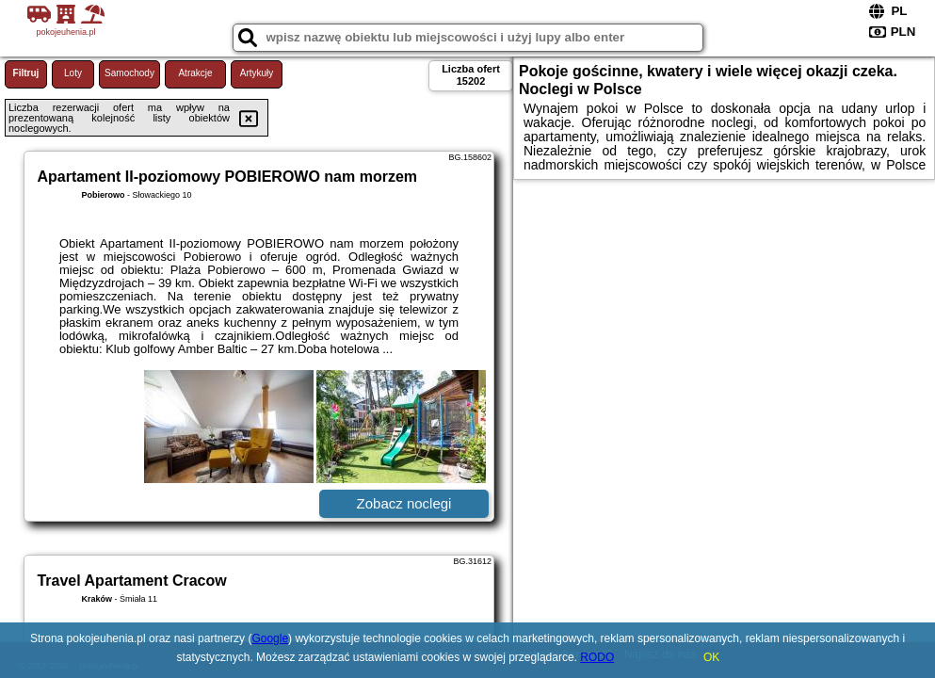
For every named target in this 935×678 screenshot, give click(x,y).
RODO (597, 657)
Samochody (129, 73)
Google (269, 638)
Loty (73, 73)
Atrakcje (195, 73)
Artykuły (257, 73)
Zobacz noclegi (404, 503)
